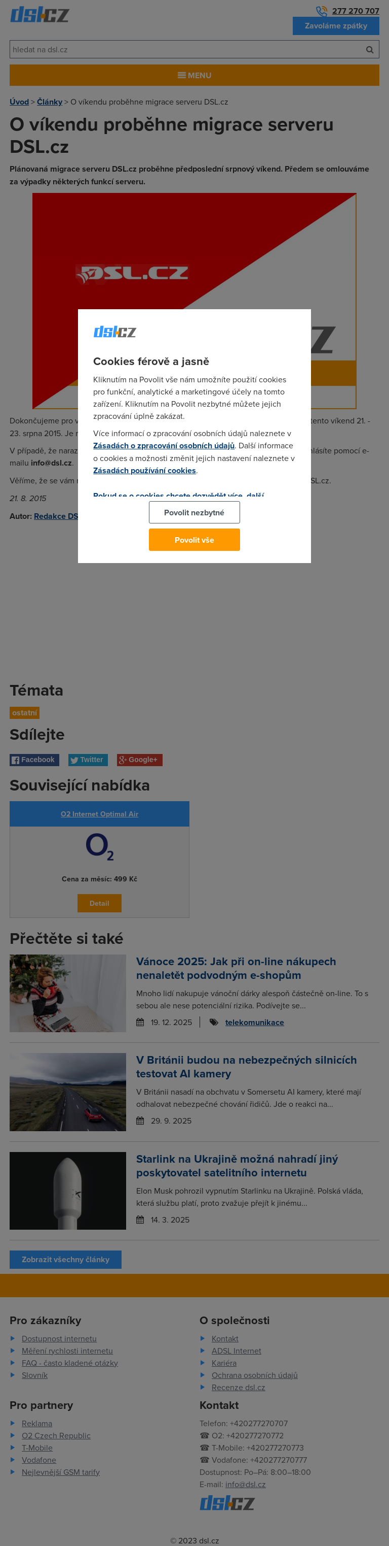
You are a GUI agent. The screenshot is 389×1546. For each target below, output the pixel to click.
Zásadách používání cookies (144, 470)
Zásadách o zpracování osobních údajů (164, 445)
